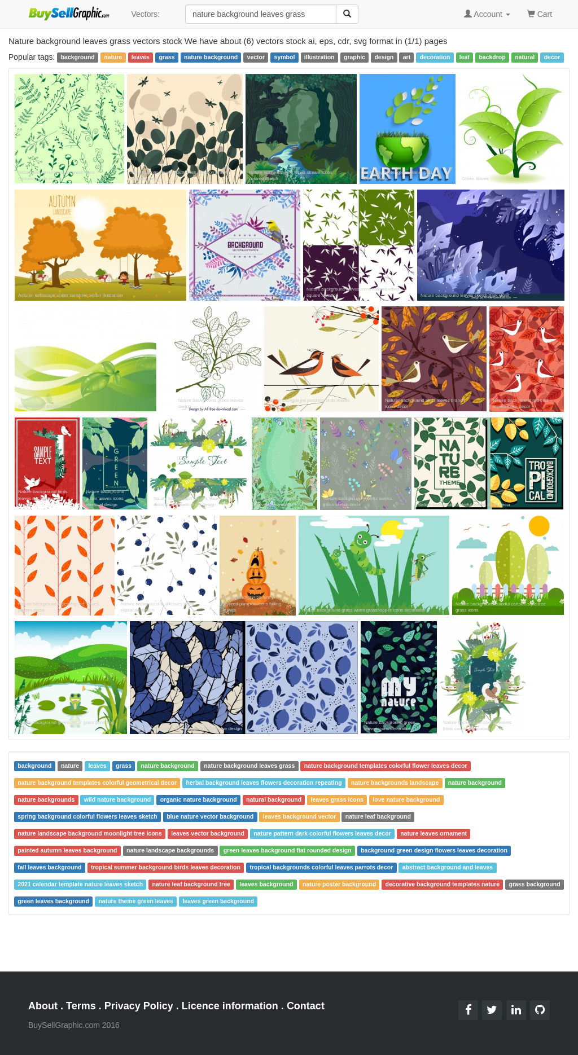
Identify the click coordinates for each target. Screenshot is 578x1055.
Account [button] (487, 14)
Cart (539, 13)
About (43, 1006)
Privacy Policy (138, 1006)
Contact (306, 1006)
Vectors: (145, 14)
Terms (81, 1006)
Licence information (230, 1006)
